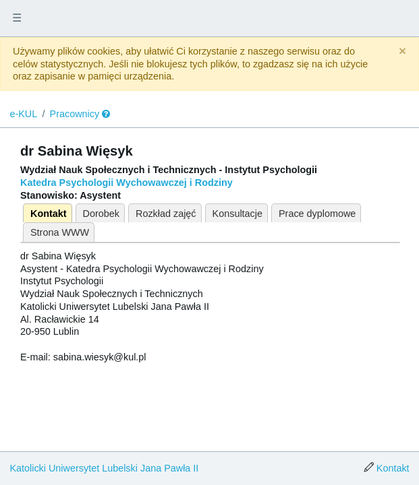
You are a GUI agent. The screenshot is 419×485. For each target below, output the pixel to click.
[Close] (402, 51)
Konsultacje (237, 213)
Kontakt (48, 213)
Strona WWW (59, 232)
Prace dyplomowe (317, 213)
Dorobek (101, 213)
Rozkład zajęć (166, 213)
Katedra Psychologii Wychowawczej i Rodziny (126, 182)
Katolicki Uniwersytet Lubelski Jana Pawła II (103, 468)
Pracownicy (75, 113)
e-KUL (23, 113)
